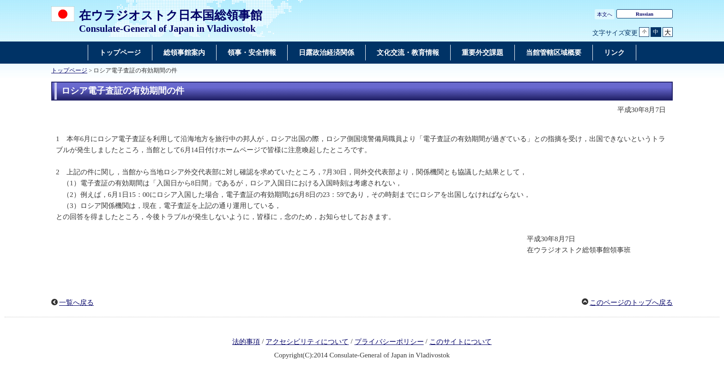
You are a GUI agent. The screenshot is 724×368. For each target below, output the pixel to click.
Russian (644, 14)
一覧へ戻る (76, 302)
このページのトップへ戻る (631, 302)
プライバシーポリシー (389, 341)
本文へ (604, 14)
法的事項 (246, 341)
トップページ (69, 70)
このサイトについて (460, 341)
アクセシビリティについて (307, 341)
